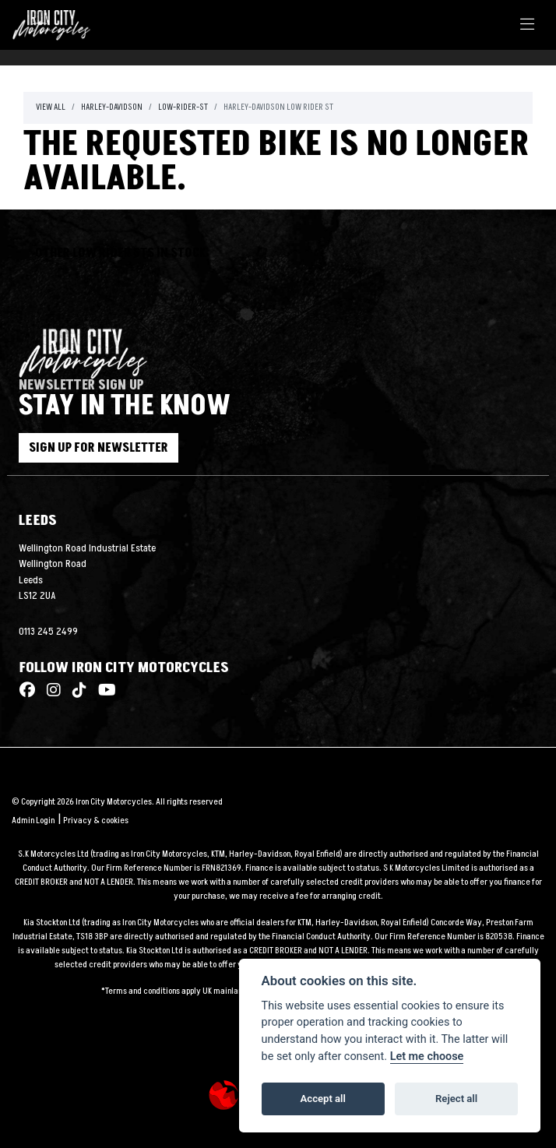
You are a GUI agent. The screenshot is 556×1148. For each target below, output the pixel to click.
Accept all (323, 1098)
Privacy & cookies (95, 820)
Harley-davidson (112, 107)
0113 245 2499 (48, 632)
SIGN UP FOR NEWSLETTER (98, 447)
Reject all (456, 1098)
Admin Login (33, 820)
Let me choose (427, 1056)
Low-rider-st (183, 107)
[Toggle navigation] (527, 25)
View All (50, 107)
